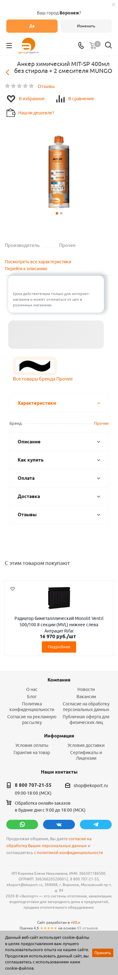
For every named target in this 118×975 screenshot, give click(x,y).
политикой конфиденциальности (70, 852)
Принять (102, 952)
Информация (59, 736)
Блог (32, 696)
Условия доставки (86, 745)
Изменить (86, 26)
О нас (31, 689)
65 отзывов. (88, 928)
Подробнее (59, 646)
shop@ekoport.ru (91, 785)
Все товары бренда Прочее (43, 378)
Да (32, 26)
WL (75, 922)
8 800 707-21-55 (33, 785)
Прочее (101, 423)
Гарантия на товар (32, 752)
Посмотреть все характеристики (38, 261)
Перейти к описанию (26, 268)
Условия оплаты (31, 745)
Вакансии (86, 696)
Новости (86, 689)
